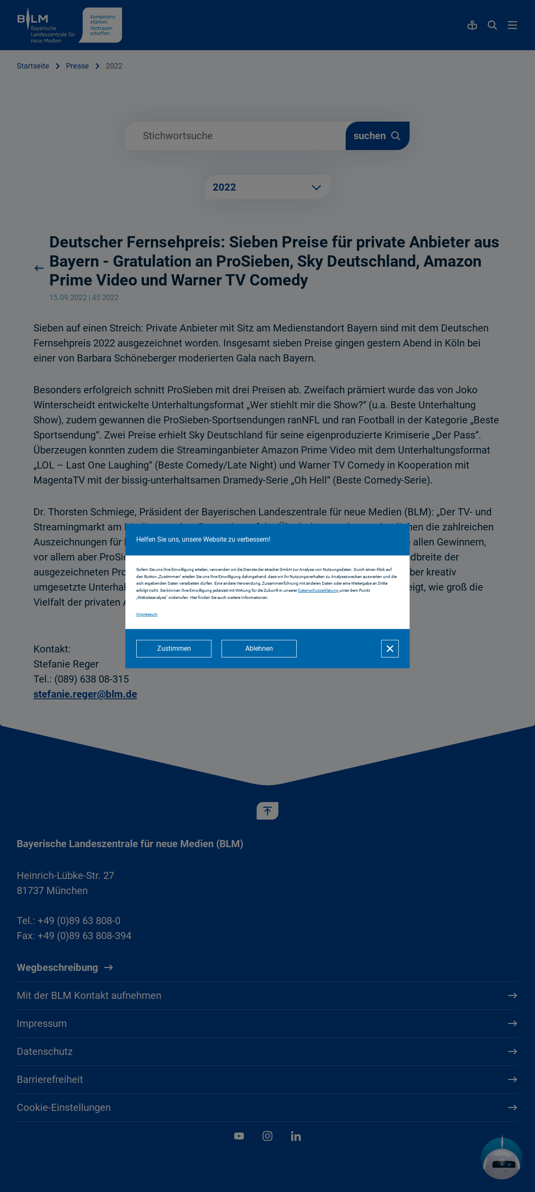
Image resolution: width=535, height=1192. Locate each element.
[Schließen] (390, 648)
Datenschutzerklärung (318, 590)
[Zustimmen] (173, 648)
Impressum (147, 614)
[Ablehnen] (259, 648)
